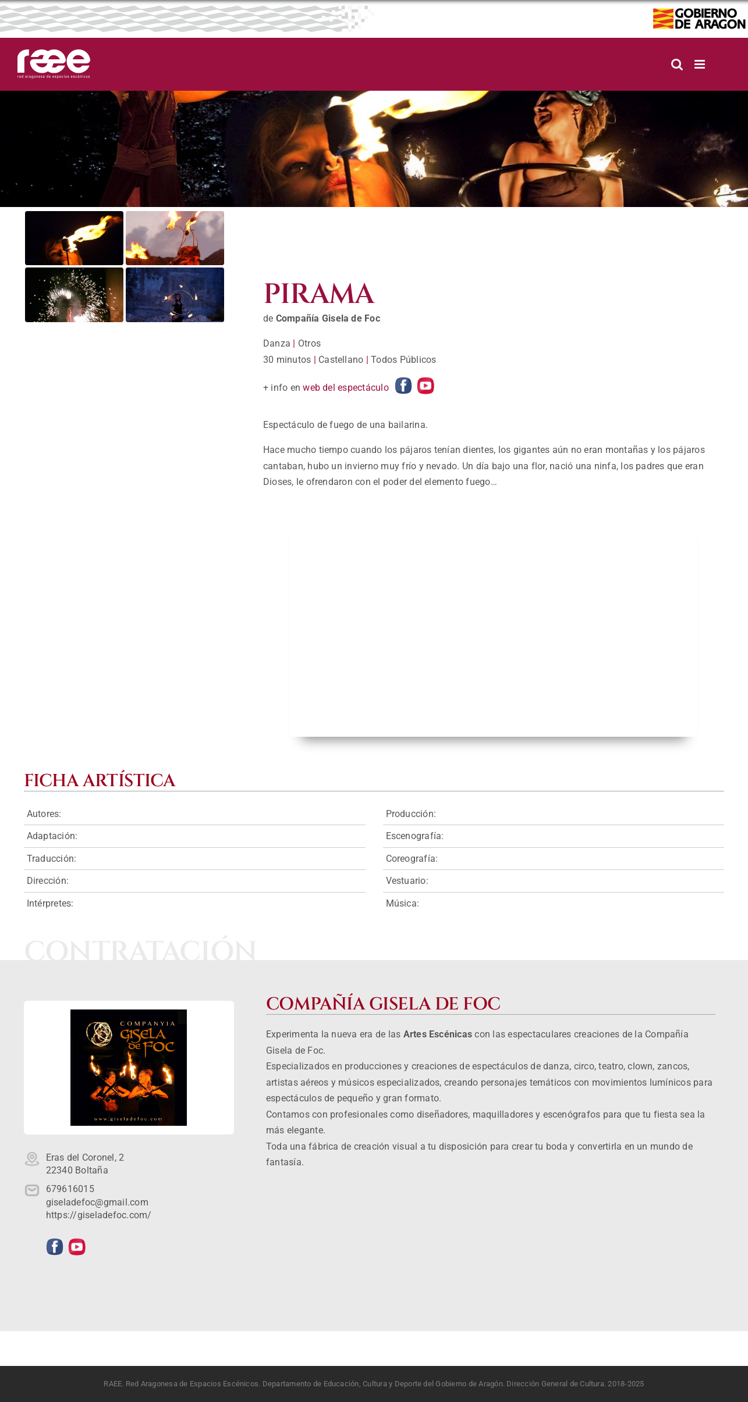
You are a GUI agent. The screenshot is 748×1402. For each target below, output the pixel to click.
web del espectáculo (346, 387)
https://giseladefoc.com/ (99, 1215)
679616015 (70, 1188)
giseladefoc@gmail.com (97, 1202)
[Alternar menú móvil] (700, 64)
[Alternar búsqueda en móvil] (677, 64)
